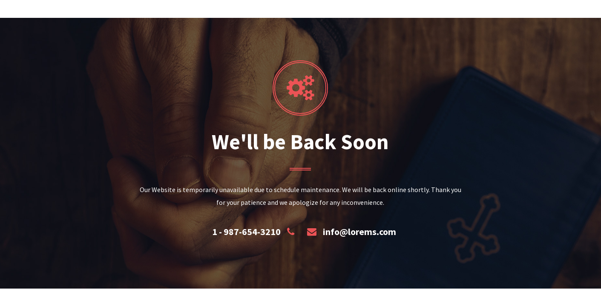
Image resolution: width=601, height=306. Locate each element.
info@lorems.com (359, 232)
